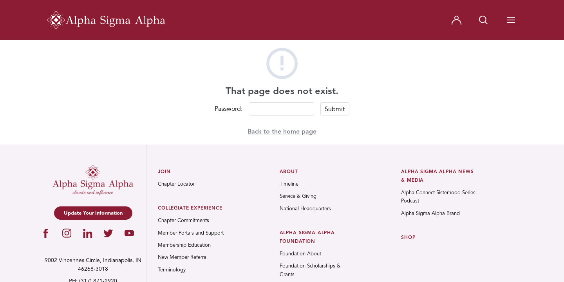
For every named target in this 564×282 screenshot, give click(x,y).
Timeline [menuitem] (289, 184)
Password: (228, 109)
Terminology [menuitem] (172, 270)
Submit (335, 110)
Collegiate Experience (190, 208)
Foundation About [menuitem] (300, 254)
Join (164, 172)
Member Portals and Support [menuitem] (191, 233)
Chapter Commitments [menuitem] (183, 220)
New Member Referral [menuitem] (183, 257)
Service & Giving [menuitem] (298, 196)
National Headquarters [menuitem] (305, 209)
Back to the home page (282, 132)
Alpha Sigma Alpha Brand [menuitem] (430, 213)
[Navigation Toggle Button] (511, 20)
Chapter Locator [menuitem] (176, 184)
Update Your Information (93, 213)
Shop (408, 237)
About (289, 172)
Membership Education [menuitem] (184, 245)
